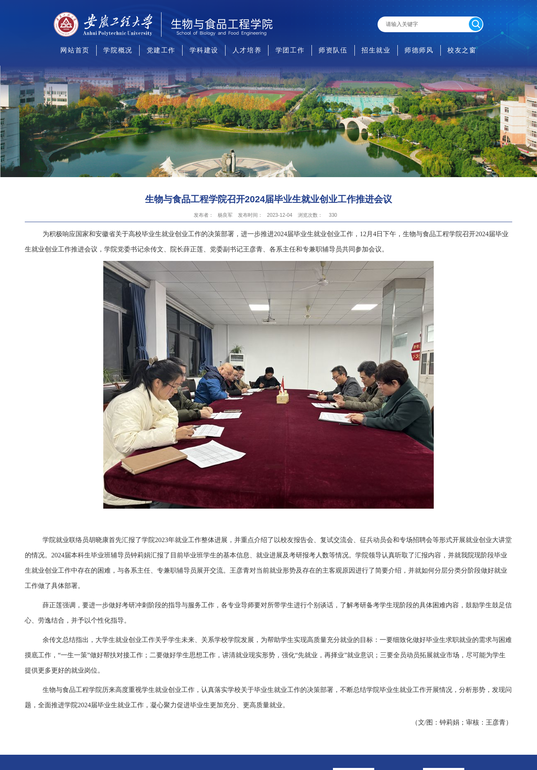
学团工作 (290, 50)
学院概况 (117, 50)
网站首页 (74, 50)
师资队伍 (332, 50)
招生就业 (375, 50)
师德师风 (418, 50)
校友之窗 (461, 50)
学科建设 (204, 50)
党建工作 (161, 50)
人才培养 (247, 50)
